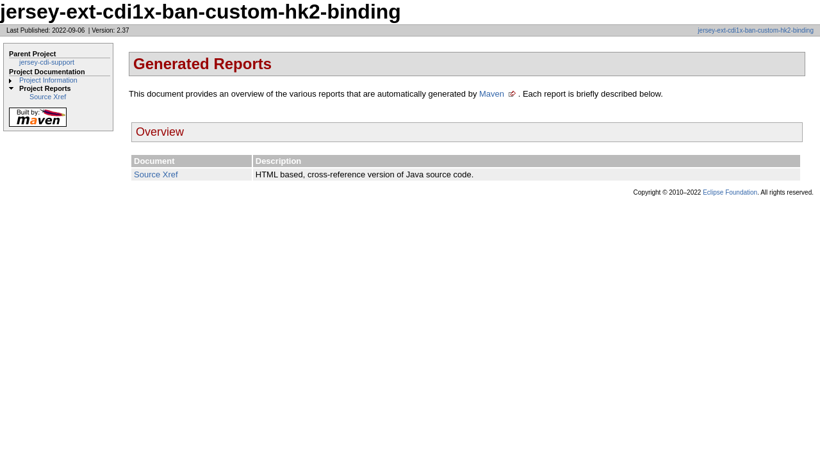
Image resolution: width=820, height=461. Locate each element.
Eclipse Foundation (730, 192)
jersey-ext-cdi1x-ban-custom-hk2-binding (756, 30)
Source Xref (47, 97)
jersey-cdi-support (46, 62)
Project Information (48, 80)
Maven (491, 94)
